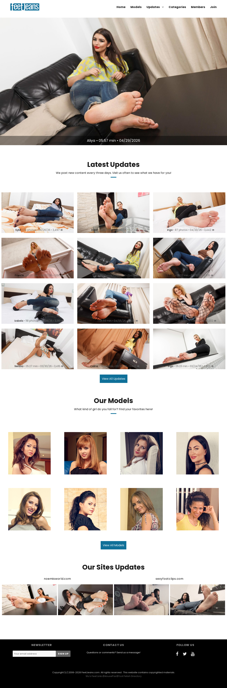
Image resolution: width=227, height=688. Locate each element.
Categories (177, 7)
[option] (113, 81)
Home (121, 7)
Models (136, 7)
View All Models (113, 545)
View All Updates (113, 379)
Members (198, 7)
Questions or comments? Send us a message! (113, 652)
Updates (153, 7)
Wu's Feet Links (94, 676)
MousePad (110, 676)
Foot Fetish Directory (130, 676)
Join (213, 7)
